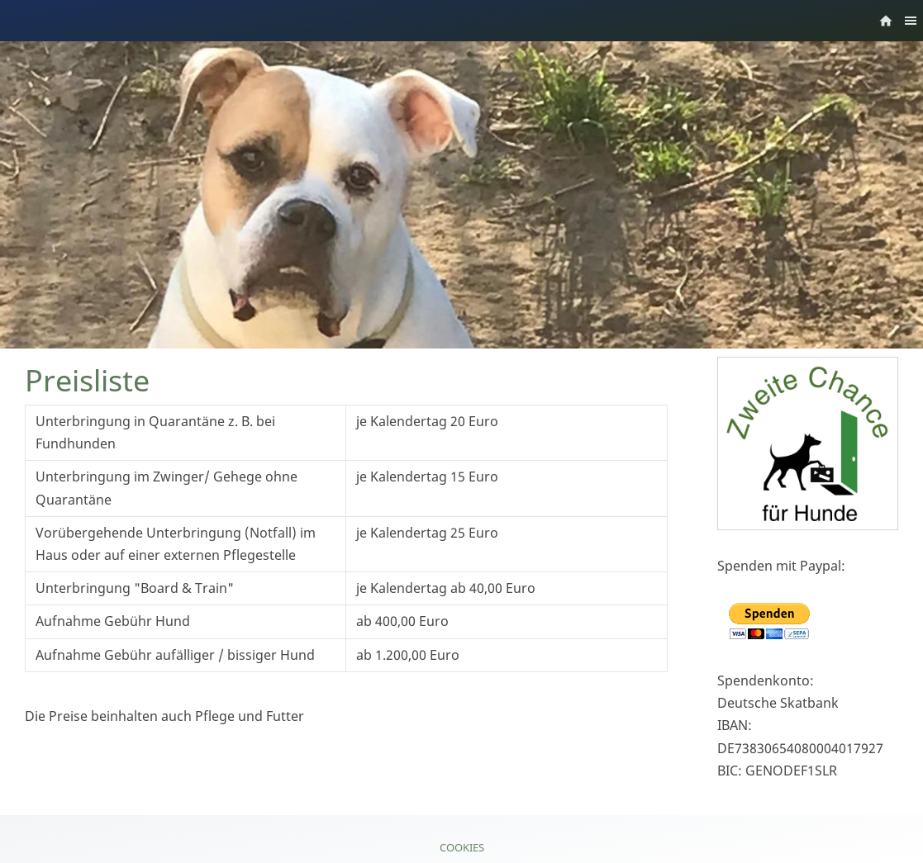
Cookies (462, 847)
